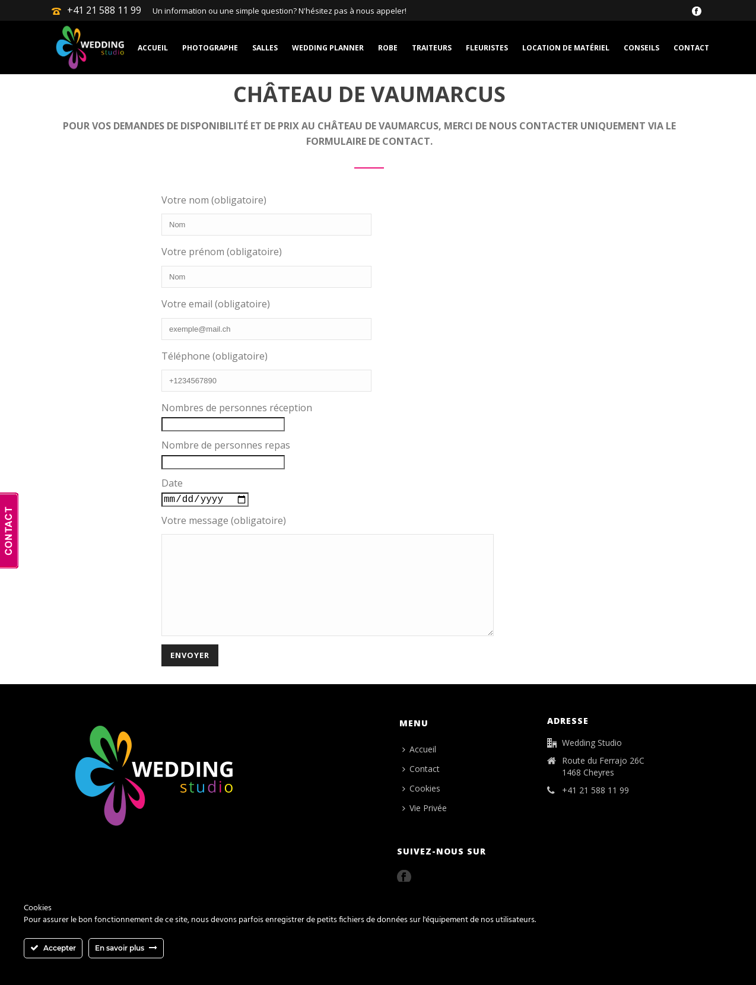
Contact (691, 48)
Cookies (421, 807)
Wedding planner (328, 48)
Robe (388, 48)
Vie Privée (424, 827)
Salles (265, 48)
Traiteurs (432, 48)
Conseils (641, 48)
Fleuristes (487, 48)
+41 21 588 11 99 (104, 10)
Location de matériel (565, 48)
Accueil (153, 48)
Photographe (210, 48)
